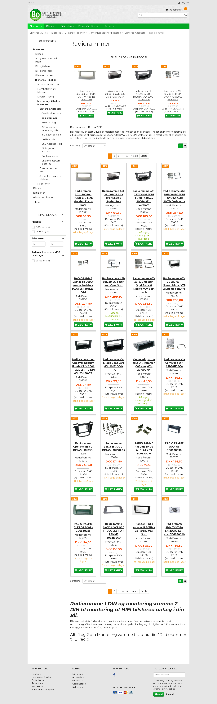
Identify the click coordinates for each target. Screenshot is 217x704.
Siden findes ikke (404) (43, 689)
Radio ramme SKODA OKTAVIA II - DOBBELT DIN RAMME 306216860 (113, 538)
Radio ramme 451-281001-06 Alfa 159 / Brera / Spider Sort (115, 94)
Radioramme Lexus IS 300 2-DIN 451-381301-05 (113, 456)
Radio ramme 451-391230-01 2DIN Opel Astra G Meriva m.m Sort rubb (144, 284)
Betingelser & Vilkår (41, 677)
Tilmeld (159, 694)
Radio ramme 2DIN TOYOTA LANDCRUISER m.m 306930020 (174, 536)
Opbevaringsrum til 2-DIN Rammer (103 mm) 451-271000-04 (144, 365)
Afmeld (170, 694)
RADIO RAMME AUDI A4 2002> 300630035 (83, 535)
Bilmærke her (160, 135)
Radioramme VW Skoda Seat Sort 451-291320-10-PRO (113, 365)
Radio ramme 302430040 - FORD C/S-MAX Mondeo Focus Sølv (86, 95)
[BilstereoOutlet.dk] (46, 14)
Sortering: (75, 145)
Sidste (144, 156)
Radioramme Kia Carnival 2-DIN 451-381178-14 (174, 364)
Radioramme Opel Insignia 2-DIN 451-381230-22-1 (83, 456)
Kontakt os (37, 686)
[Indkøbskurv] (176, 9)
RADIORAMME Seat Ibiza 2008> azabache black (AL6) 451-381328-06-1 (83, 284)
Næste (134, 156)
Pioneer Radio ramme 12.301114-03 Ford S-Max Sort (144, 536)
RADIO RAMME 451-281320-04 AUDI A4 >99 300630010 (144, 456)
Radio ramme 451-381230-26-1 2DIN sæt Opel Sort (114, 282)
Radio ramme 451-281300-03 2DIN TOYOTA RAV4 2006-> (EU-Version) (144, 95)
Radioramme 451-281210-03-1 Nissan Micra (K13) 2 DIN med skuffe (174, 284)
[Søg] (185, 15)
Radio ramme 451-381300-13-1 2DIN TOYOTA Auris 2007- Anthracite (173, 95)
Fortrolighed (38, 680)
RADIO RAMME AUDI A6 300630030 (174, 455)
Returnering (38, 683)
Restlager (37, 674)
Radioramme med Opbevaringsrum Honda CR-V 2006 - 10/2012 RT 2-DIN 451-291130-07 (83, 371)
